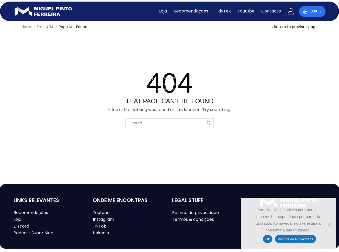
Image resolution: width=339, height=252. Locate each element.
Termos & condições (193, 219)
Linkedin (101, 233)
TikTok (99, 226)
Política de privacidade (195, 213)
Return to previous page (296, 26)
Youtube (101, 213)
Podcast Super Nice (33, 233)
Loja (17, 219)
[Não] (329, 224)
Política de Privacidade (296, 239)
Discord (21, 226)
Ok (267, 239)
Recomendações (31, 213)
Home (27, 26)
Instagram (103, 219)
